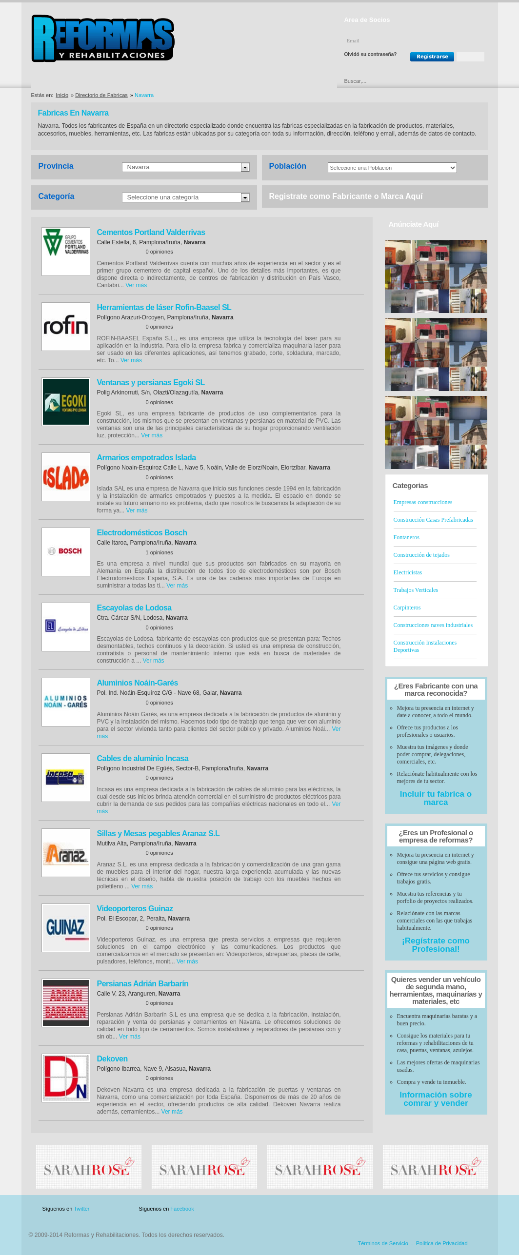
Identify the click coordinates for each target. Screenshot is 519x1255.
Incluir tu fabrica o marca (436, 798)
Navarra (138, 167)
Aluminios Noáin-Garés (137, 683)
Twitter (81, 1209)
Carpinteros (407, 607)
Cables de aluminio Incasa (143, 758)
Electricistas (408, 572)
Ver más (136, 285)
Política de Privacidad (442, 1243)
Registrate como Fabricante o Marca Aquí (346, 196)
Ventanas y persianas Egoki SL (151, 382)
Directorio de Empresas (71, 81)
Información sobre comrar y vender (435, 1099)
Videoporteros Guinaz (135, 908)
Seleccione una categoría (163, 197)
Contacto (437, 1209)
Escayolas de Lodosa (134, 608)
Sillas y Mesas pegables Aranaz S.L (158, 833)
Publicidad (392, 1209)
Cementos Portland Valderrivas (151, 232)
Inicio (62, 95)
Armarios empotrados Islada (146, 457)
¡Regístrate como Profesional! (436, 945)
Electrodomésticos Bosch (142, 533)
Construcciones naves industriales (433, 625)
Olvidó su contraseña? (370, 54)
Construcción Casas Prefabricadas (433, 519)
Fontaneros (406, 537)
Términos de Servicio (383, 1243)
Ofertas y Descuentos (227, 81)
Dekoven (112, 1059)
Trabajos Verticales (416, 590)
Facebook (182, 1209)
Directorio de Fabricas (101, 95)
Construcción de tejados (422, 554)
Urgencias (301, 81)
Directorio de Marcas (150, 81)
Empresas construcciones (423, 502)
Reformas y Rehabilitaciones (103, 38)
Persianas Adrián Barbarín (143, 984)
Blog (474, 1209)
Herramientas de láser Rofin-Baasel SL (164, 307)
